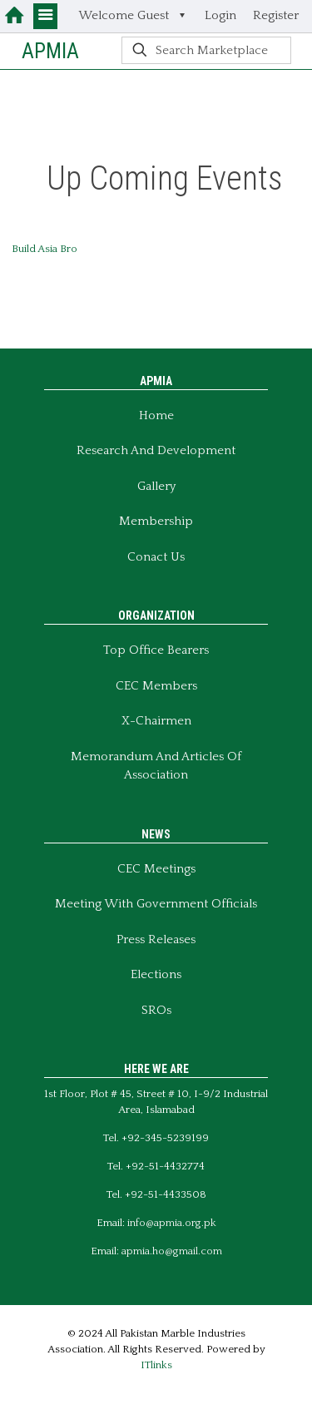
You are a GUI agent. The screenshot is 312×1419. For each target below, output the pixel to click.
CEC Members (156, 686)
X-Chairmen (156, 721)
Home (156, 415)
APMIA (50, 51)
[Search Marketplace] (206, 50)
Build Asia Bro (44, 249)
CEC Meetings (156, 869)
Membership (156, 521)
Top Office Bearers (156, 650)
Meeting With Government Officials (156, 904)
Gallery (156, 486)
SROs (156, 1010)
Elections (156, 974)
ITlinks (156, 1365)
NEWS (156, 834)
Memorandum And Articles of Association (156, 766)
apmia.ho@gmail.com (171, 1251)
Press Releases (156, 939)
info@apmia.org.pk (171, 1223)
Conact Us (156, 557)
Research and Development (156, 450)
